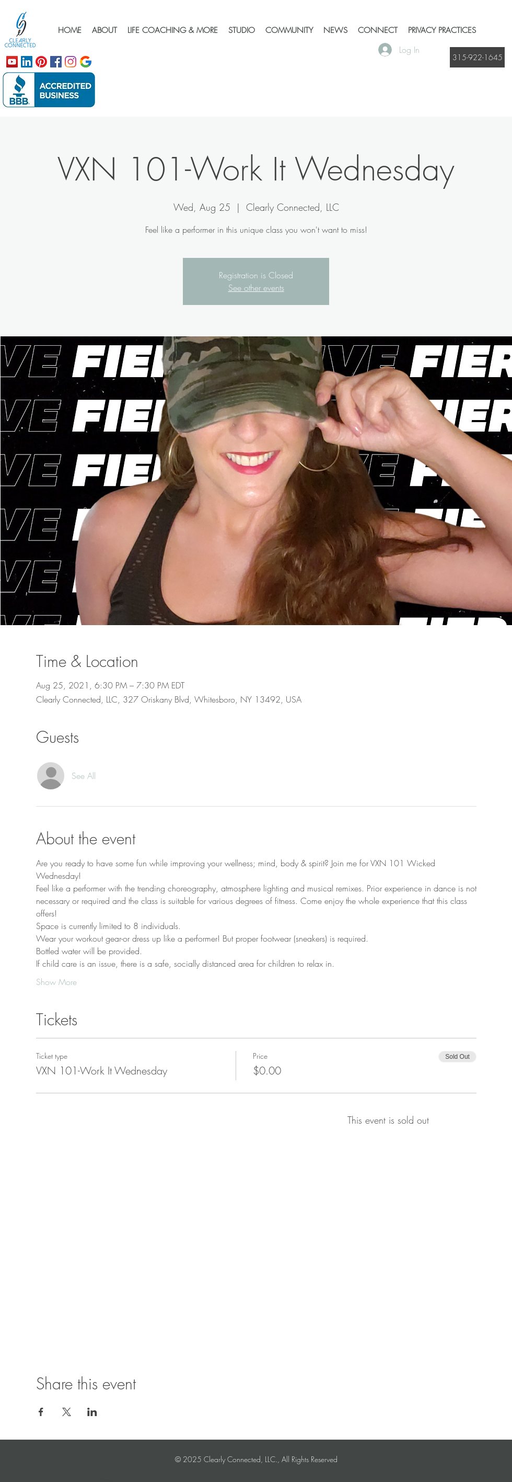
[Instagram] (70, 61)
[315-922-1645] (477, 57)
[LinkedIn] (26, 61)
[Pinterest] (41, 61)
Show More (56, 982)
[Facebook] (56, 61)
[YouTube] (12, 61)
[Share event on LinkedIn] (92, 1412)
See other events (256, 287)
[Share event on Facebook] (41, 1412)
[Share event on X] (67, 1412)
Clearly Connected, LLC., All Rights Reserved (271, 1459)
